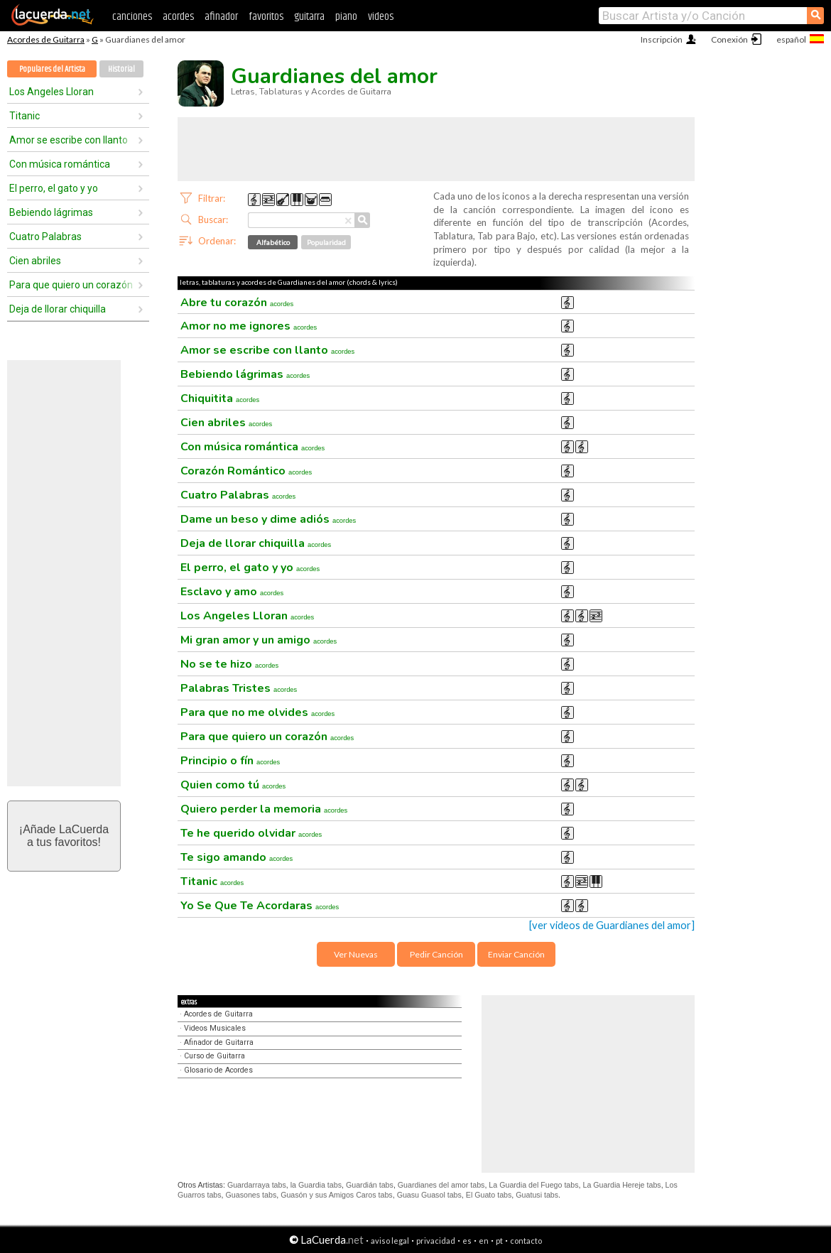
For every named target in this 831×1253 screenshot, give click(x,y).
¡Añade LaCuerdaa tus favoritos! (64, 835)
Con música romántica (59, 164)
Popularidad (326, 242)
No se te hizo (229, 664)
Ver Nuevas (356, 954)
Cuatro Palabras (45, 236)
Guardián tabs (369, 1185)
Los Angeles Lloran (51, 91)
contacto (526, 1240)
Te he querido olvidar (251, 833)
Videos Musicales (215, 1028)
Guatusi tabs (537, 1194)
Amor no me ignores (248, 326)
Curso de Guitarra (214, 1056)
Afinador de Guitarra (219, 1042)
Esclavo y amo (231, 592)
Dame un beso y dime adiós (268, 519)
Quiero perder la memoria (263, 809)
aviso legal (390, 1240)
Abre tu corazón (236, 302)
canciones (132, 17)
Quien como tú (233, 785)
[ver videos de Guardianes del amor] (612, 925)
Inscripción (662, 39)
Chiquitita (219, 398)
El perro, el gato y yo (53, 188)
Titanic (24, 115)
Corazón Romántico (246, 471)
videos (380, 17)
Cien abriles (35, 260)
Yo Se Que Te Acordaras (259, 905)
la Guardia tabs (316, 1185)
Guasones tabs (251, 1194)
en (484, 1240)
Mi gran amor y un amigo (258, 640)
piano (346, 17)
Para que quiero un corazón (71, 285)
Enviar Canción (516, 954)
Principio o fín (230, 761)
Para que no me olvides (257, 712)
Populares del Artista (52, 69)
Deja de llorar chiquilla (57, 309)
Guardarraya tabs (256, 1185)
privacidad (435, 1240)
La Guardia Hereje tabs (621, 1185)
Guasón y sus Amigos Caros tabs (337, 1194)
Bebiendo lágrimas (51, 212)
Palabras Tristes (238, 688)
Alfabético (273, 242)
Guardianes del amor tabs (441, 1185)
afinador (221, 17)
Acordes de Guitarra (46, 39)
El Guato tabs (489, 1194)
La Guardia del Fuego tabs (533, 1185)
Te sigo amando (236, 857)
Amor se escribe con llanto (68, 140)
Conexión (729, 39)
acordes (178, 17)
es (467, 1240)
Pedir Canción (436, 954)
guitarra (309, 17)
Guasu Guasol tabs (429, 1194)
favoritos (266, 17)
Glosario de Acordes (218, 1070)
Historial (121, 69)
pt (499, 1240)
